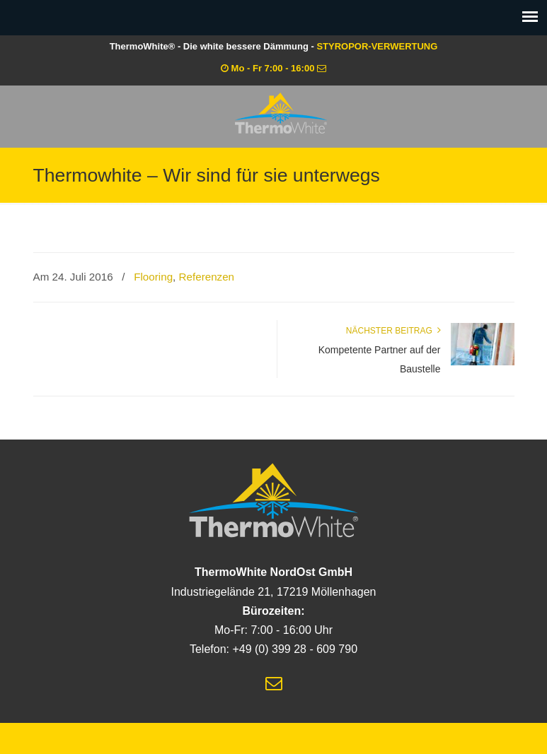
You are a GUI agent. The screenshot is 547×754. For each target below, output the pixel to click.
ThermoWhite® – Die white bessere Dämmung (281, 113)
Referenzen (207, 277)
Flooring (153, 277)
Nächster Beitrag (393, 331)
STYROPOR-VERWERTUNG (376, 46)
